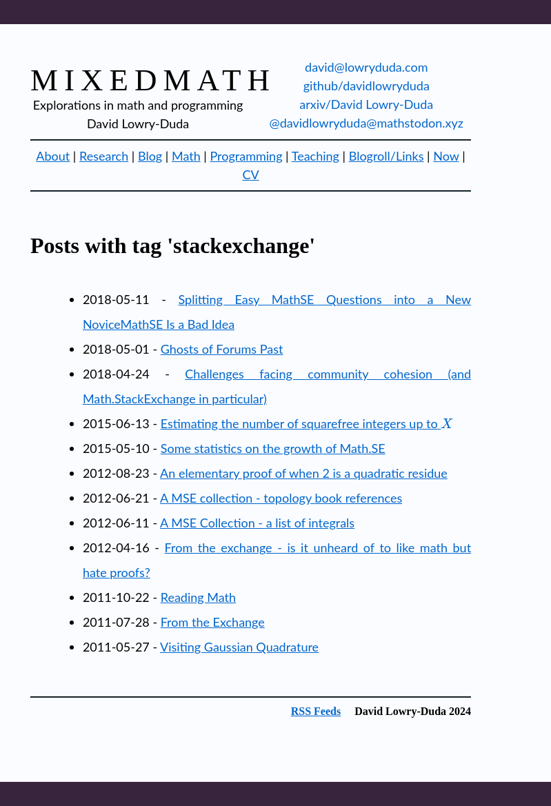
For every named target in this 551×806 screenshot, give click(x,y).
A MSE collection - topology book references (281, 497)
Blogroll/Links (386, 155)
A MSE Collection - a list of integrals (257, 522)
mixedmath (153, 80)
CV (250, 174)
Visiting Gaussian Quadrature (239, 646)
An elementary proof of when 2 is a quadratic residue (304, 473)
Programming (246, 155)
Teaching (315, 155)
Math (186, 155)
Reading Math (198, 597)
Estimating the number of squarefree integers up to (307, 423)
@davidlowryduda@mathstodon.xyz (366, 122)
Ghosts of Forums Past (222, 348)
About (53, 155)
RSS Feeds (316, 711)
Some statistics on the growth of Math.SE (273, 448)
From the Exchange (213, 621)
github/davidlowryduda (366, 85)
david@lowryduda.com (366, 66)
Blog (150, 155)
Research (103, 155)
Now (446, 155)
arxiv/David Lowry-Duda (366, 104)
